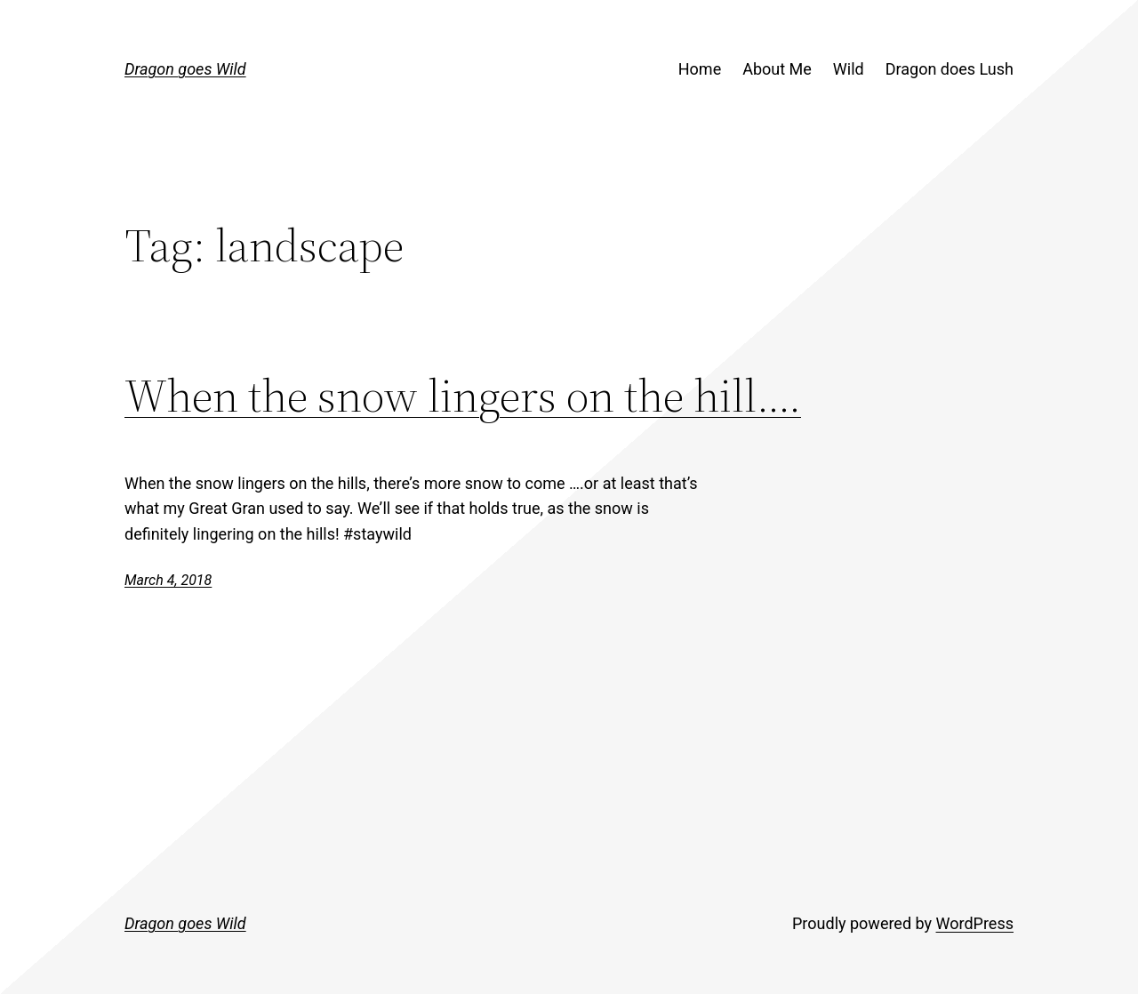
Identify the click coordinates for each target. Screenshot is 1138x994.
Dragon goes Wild (185, 69)
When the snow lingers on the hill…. (462, 395)
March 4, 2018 (168, 580)
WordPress (975, 923)
